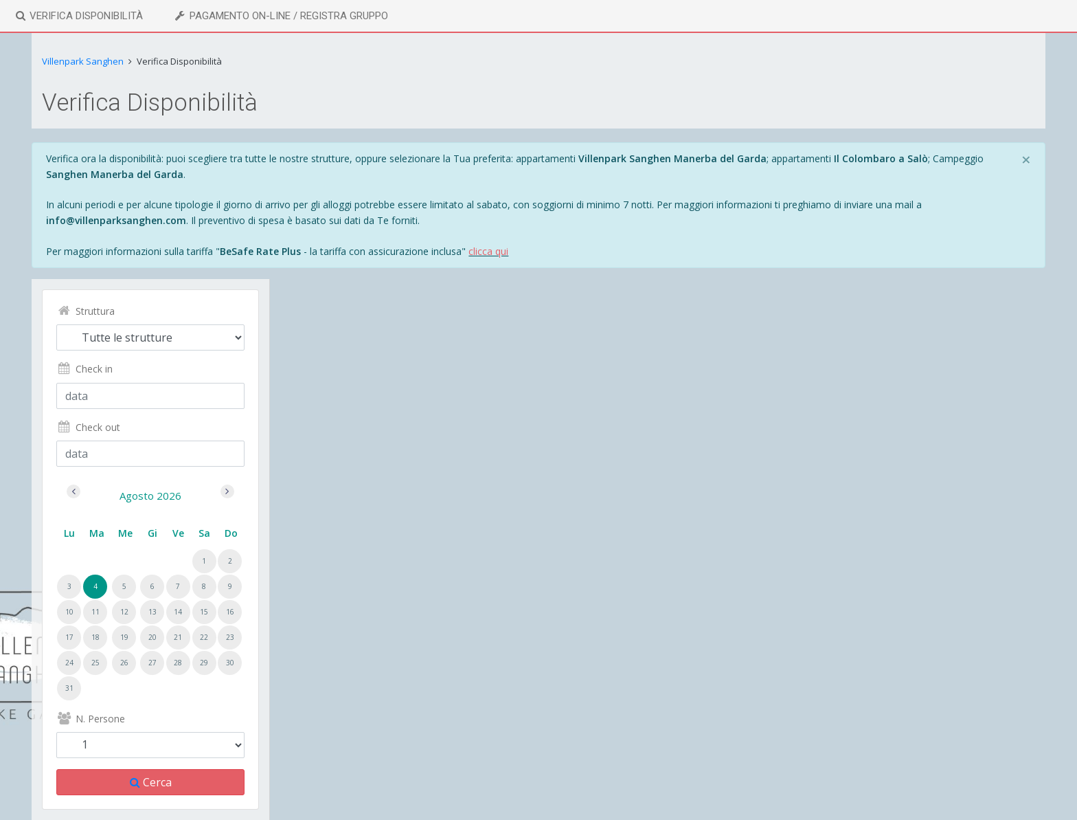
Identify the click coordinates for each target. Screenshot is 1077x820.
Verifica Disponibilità (78, 16)
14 (178, 612)
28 (178, 662)
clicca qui (488, 251)
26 (124, 662)
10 (69, 612)
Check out (88, 427)
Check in (84, 368)
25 (95, 662)
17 (69, 637)
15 (204, 612)
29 (204, 662)
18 (95, 637)
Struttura (85, 311)
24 (69, 662)
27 (152, 662)
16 (230, 612)
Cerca (151, 782)
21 (178, 637)
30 (230, 662)
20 (152, 637)
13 (152, 612)
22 (204, 637)
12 (124, 612)
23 (230, 637)
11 (95, 612)
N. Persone (90, 718)
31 (69, 688)
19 (124, 637)
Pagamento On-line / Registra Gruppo (280, 16)
